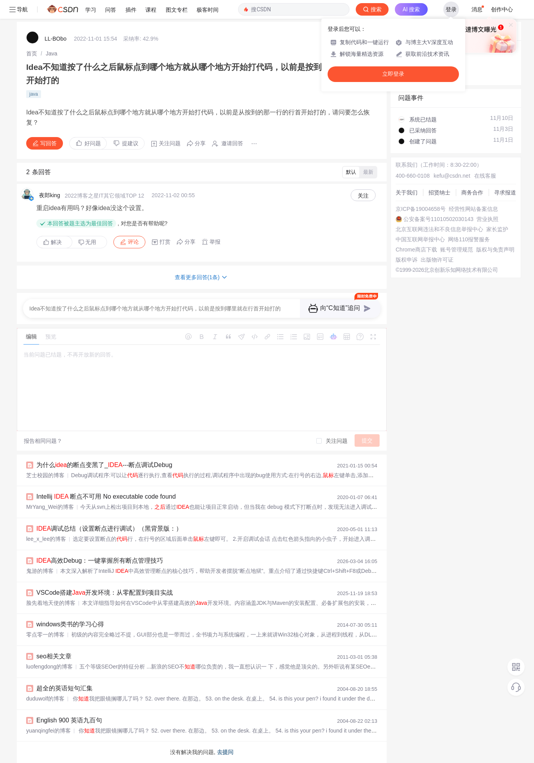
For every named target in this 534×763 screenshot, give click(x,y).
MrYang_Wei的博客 (50, 507)
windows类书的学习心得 (70, 624)
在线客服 (485, 176)
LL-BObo (55, 39)
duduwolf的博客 (45, 698)
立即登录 (393, 74)
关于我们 (407, 192)
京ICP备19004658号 (421, 209)
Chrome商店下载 (416, 249)
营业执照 (487, 219)
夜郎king (49, 195)
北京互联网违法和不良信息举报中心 (439, 229)
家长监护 (497, 229)
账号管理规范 (456, 249)
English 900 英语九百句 (69, 720)
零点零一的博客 (45, 634)
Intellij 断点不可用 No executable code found (106, 496)
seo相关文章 (54, 656)
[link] (31, 53)
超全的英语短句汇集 (64, 688)
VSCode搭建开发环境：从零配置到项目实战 (104, 592)
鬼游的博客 (40, 571)
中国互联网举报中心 (420, 239)
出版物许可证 (437, 260)
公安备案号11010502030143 (438, 219)
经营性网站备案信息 (473, 209)
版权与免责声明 (495, 249)
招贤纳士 (439, 192)
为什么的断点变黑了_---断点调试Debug (104, 465)
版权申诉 (407, 260)
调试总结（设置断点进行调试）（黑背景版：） (109, 528)
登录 (451, 9)
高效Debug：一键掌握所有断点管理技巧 (99, 560)
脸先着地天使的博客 (50, 603)
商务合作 (472, 192)
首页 (31, 53)
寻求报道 (505, 192)
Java (51, 53)
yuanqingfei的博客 (48, 730)
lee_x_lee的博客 (46, 539)
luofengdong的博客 (49, 666)
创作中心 (502, 9)
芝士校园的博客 (45, 475)
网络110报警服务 (469, 239)
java (33, 94)
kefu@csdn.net (452, 176)
